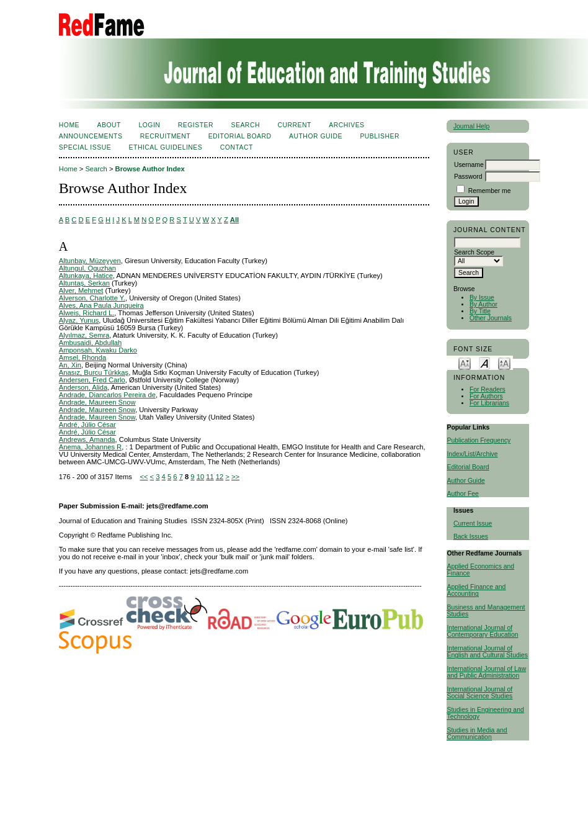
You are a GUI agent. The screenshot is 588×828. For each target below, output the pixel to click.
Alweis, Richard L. (87, 313)
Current (294, 125)
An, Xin (70, 365)
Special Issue (85, 147)
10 (200, 476)
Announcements (91, 136)
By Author (483, 304)
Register (195, 125)
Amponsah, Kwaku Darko (98, 350)
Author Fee (462, 493)
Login (149, 125)
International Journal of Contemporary (479, 631)
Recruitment (165, 136)
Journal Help (471, 126)
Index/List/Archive (472, 454)
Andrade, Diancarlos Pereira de (107, 394)
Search (245, 125)
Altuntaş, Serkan (84, 283)
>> (235, 476)
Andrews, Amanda (87, 439)
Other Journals (491, 318)
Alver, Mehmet (81, 290)
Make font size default (484, 363)
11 (209, 476)
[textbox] (487, 242)
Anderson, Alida (83, 387)
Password (468, 176)
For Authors (486, 396)
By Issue (482, 297)
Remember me (489, 190)
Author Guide (465, 480)
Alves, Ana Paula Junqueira (101, 305)
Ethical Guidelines (166, 147)
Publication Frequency (478, 440)
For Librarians (489, 403)
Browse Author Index (150, 169)
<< (144, 476)
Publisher (379, 136)
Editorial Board (468, 467)
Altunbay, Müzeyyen (90, 260)
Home (69, 125)
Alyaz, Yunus (79, 320)
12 (219, 476)
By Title (480, 311)
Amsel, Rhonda (83, 357)
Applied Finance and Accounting (476, 590)
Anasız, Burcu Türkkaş (93, 372)
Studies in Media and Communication (477, 733)
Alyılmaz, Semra (84, 335)
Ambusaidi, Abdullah (90, 342)
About (109, 125)
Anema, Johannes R (90, 447)
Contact (236, 147)
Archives (346, 125)
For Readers (488, 389)
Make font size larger (504, 363)
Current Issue (472, 523)
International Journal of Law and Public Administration (486, 672)
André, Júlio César (87, 424)
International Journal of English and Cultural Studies (487, 652)
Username (469, 164)
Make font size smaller (464, 363)
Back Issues (470, 536)
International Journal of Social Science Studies (479, 693)
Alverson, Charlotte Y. (92, 298)
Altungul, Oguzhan (87, 268)
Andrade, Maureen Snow (97, 402)
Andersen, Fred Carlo (92, 380)
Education (503, 634)
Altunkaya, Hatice (86, 275)
